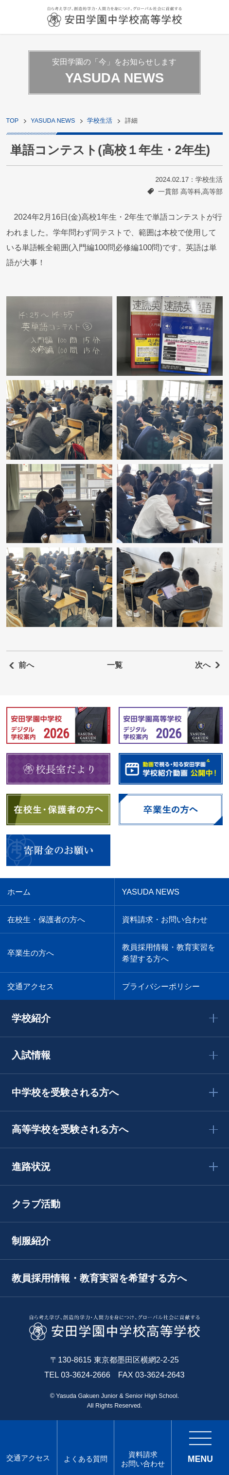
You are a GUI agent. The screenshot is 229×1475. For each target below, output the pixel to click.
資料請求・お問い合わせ (165, 919)
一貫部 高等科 (179, 191)
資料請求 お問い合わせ (143, 1459)
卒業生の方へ (30, 952)
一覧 (115, 664)
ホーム (19, 891)
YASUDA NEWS (53, 120)
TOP (12, 120)
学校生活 (99, 120)
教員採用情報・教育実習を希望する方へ (168, 953)
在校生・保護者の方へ (46, 919)
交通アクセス (28, 1458)
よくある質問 (85, 1459)
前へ (26, 664)
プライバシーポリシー (161, 986)
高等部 (212, 191)
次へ (203, 664)
